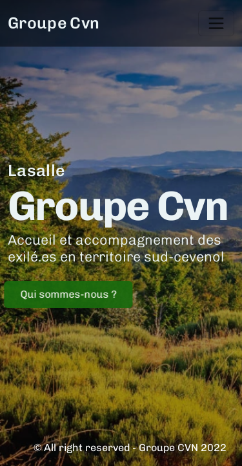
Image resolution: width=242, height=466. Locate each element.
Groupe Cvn (53, 22)
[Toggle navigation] (216, 23)
